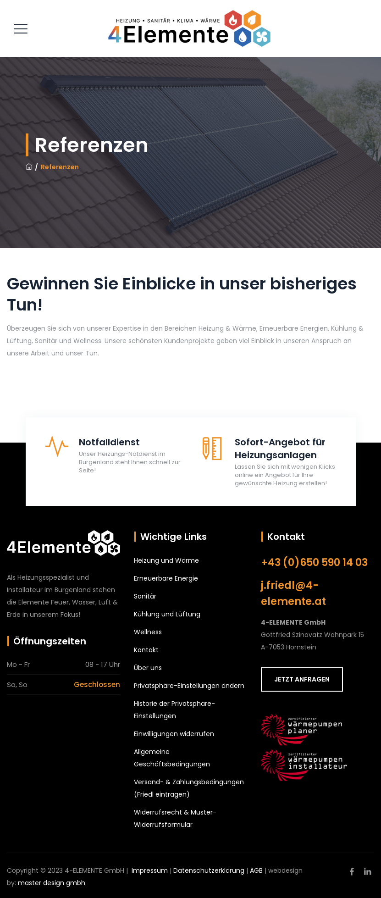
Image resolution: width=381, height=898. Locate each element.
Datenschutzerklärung (208, 870)
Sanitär (145, 596)
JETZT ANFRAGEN (302, 679)
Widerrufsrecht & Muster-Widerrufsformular (175, 818)
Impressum (150, 870)
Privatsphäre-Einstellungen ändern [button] (189, 685)
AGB (256, 870)
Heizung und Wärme (166, 560)
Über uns (148, 667)
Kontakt (146, 649)
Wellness (148, 632)
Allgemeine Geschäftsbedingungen (172, 758)
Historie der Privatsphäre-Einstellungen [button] (174, 710)
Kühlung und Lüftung (167, 614)
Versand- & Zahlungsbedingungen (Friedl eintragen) (189, 788)
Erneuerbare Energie (166, 578)
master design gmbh (51, 882)
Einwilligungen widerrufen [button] (174, 733)
